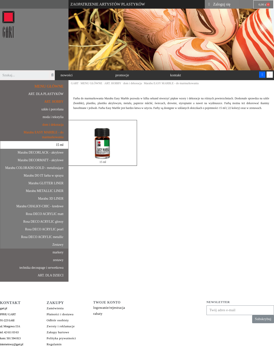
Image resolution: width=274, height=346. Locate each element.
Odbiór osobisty (58, 320)
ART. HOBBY (53, 101)
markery (58, 252)
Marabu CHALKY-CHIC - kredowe (39, 206)
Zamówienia (55, 308)
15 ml (59, 145)
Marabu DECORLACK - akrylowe (40, 152)
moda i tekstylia (53, 117)
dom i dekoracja (52, 124)
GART (75, 83)
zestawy (58, 260)
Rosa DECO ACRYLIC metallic (42, 237)
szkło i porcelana (52, 109)
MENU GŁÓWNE (49, 86)
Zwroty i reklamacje (61, 326)
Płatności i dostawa (60, 314)
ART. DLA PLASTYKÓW (45, 94)
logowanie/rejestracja (109, 308)
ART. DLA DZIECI (50, 275)
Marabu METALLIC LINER (44, 191)
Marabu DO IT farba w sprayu (43, 175)
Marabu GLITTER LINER (45, 183)
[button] (66, 75)
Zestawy (57, 244)
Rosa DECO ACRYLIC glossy (43, 221)
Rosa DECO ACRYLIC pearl (44, 229)
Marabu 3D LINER (50, 198)
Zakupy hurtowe (58, 332)
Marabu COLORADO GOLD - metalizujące (34, 168)
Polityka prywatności (61, 338)
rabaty (98, 314)
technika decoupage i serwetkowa (41, 267)
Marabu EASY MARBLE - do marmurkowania (43, 135)
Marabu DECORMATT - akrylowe (40, 160)
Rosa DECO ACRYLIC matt (44, 214)
